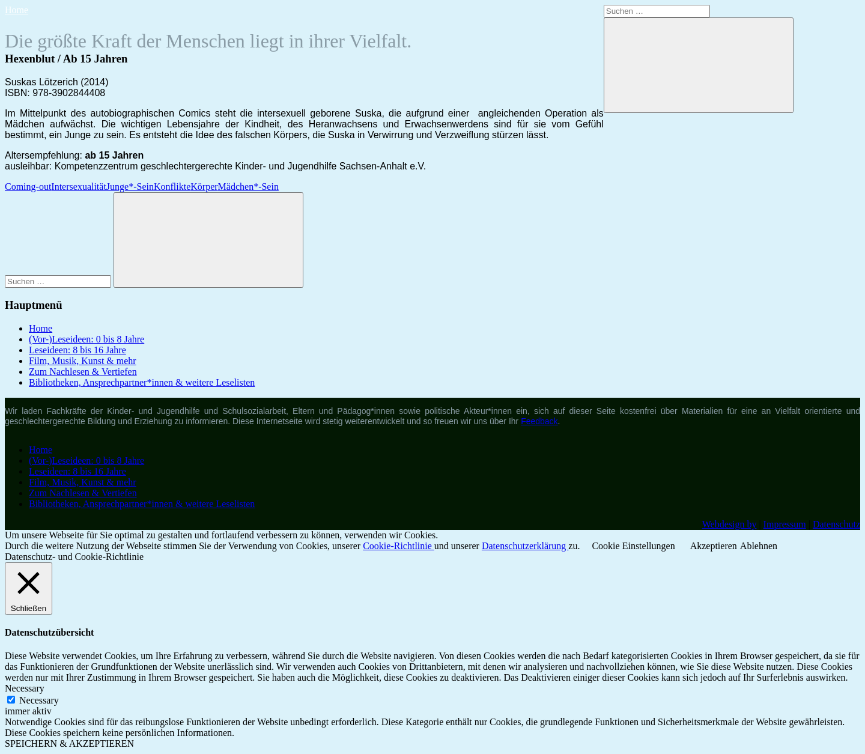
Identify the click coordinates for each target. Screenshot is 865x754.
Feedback (539, 421)
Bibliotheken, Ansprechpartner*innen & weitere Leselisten (142, 382)
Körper (203, 186)
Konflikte (172, 186)
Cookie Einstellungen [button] (633, 546)
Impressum (784, 524)
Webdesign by (729, 524)
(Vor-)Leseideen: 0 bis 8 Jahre (86, 339)
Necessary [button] (24, 688)
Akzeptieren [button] (713, 546)
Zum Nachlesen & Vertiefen (83, 371)
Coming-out (28, 186)
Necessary (39, 700)
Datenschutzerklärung (525, 546)
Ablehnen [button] (758, 546)
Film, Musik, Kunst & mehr (82, 361)
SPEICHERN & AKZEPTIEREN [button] (69, 743)
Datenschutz (836, 524)
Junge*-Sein (130, 186)
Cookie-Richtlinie (398, 546)
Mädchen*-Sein (248, 186)
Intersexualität (78, 186)
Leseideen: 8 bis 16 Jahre (77, 350)
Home (16, 10)
